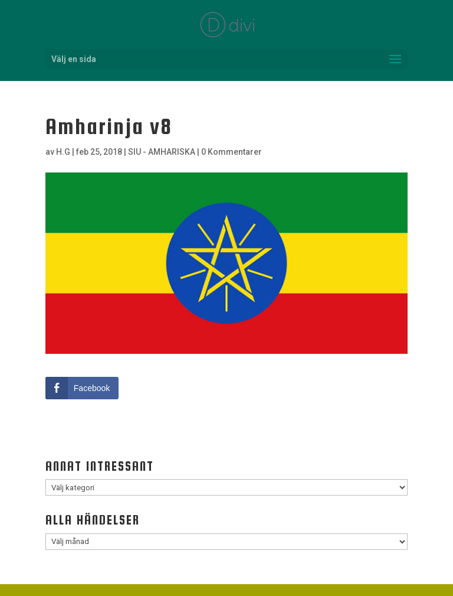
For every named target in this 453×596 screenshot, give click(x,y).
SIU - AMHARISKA (161, 152)
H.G (63, 152)
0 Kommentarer (231, 152)
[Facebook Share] (82, 388)
